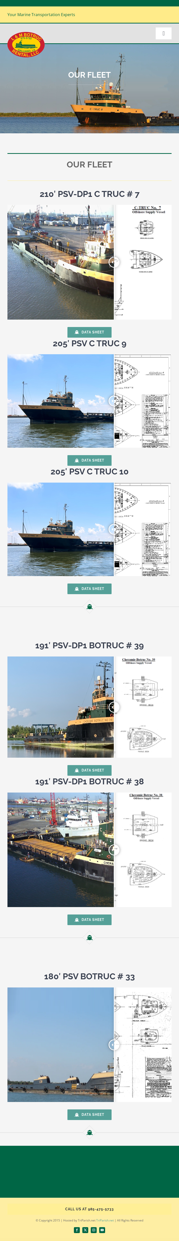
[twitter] (85, 1230)
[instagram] (94, 1230)
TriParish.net (105, 1220)
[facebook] (77, 1230)
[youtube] (102, 1230)
